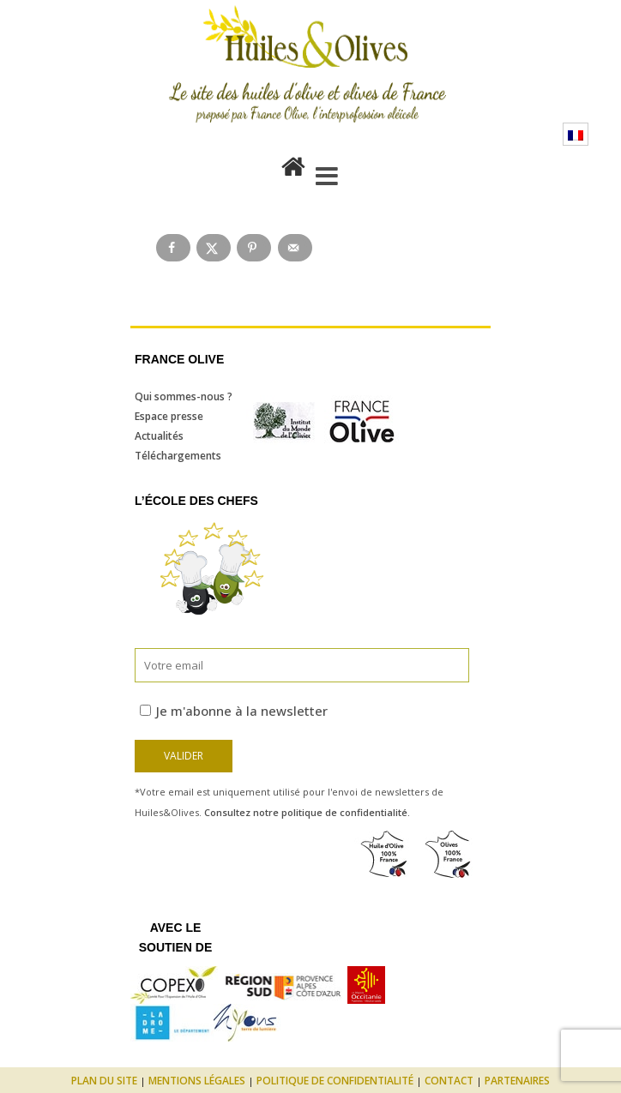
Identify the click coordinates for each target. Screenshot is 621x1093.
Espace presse (169, 416)
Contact (449, 1080)
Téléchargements (178, 455)
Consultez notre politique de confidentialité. (307, 812)
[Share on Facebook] (173, 247)
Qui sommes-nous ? (183, 396)
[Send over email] (295, 247)
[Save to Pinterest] (254, 247)
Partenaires (517, 1080)
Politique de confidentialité (334, 1080)
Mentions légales (196, 1080)
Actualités (159, 436)
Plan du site (104, 1080)
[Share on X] (213, 247)
